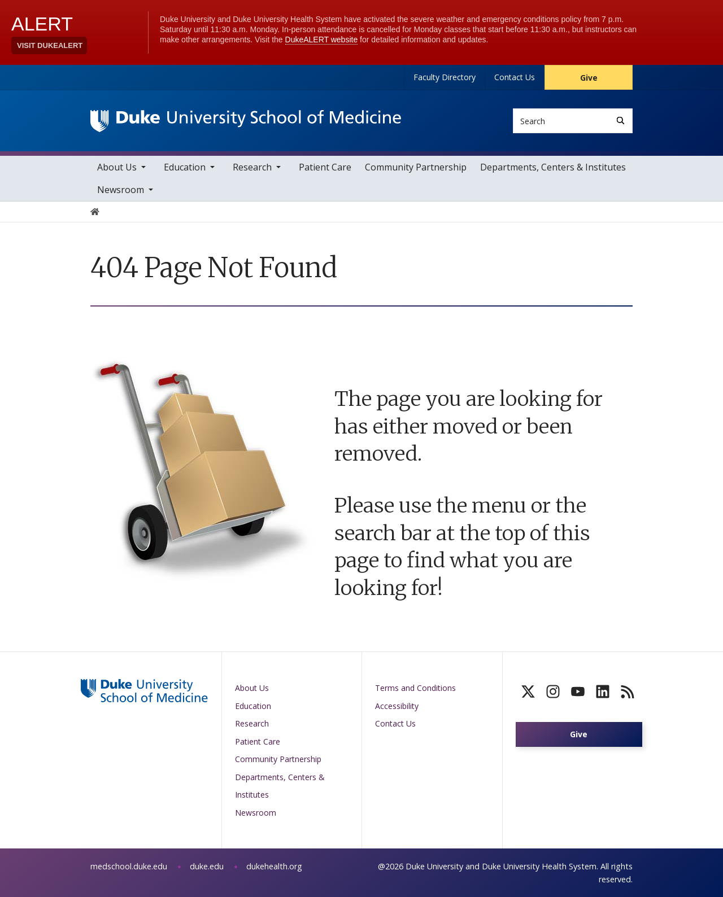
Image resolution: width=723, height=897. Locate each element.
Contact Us (514, 77)
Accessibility (397, 706)
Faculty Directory (444, 77)
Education (185, 167)
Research (252, 167)
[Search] (620, 120)
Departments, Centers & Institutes (553, 167)
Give (589, 77)
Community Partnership (416, 167)
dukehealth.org (274, 866)
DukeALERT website (321, 39)
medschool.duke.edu (128, 866)
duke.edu (207, 866)
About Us (117, 167)
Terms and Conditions (415, 687)
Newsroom (120, 189)
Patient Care (325, 167)
